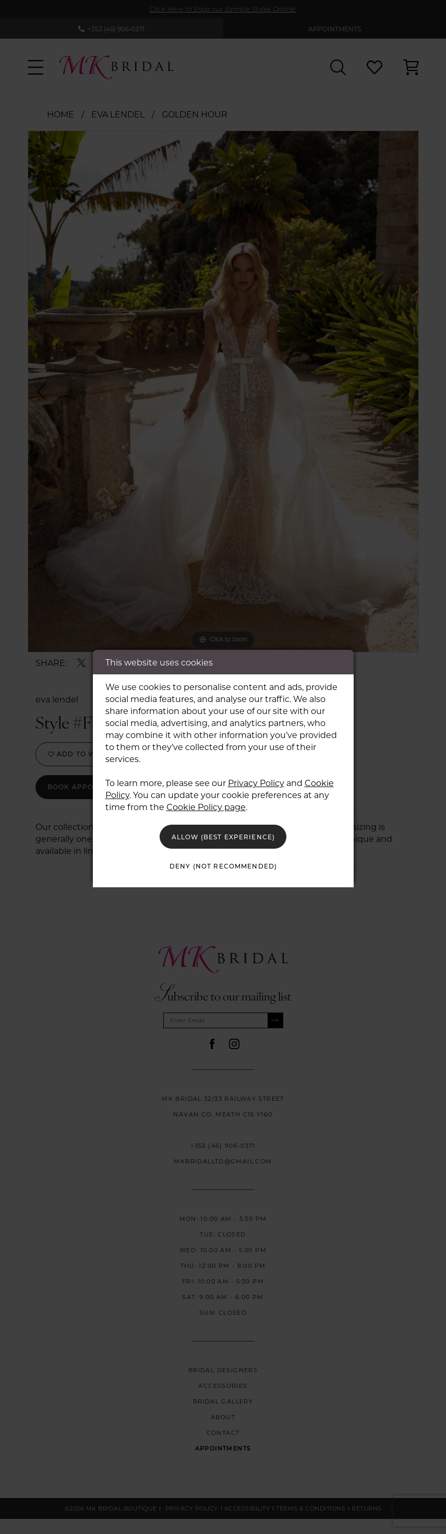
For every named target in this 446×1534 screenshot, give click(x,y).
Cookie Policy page (206, 801)
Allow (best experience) (223, 834)
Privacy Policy (256, 777)
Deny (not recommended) (223, 869)
